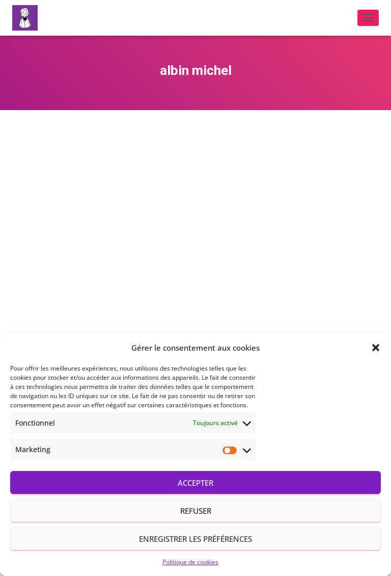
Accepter (195, 483)
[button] (376, 348)
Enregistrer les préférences (195, 539)
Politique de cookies (190, 562)
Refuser (195, 511)
